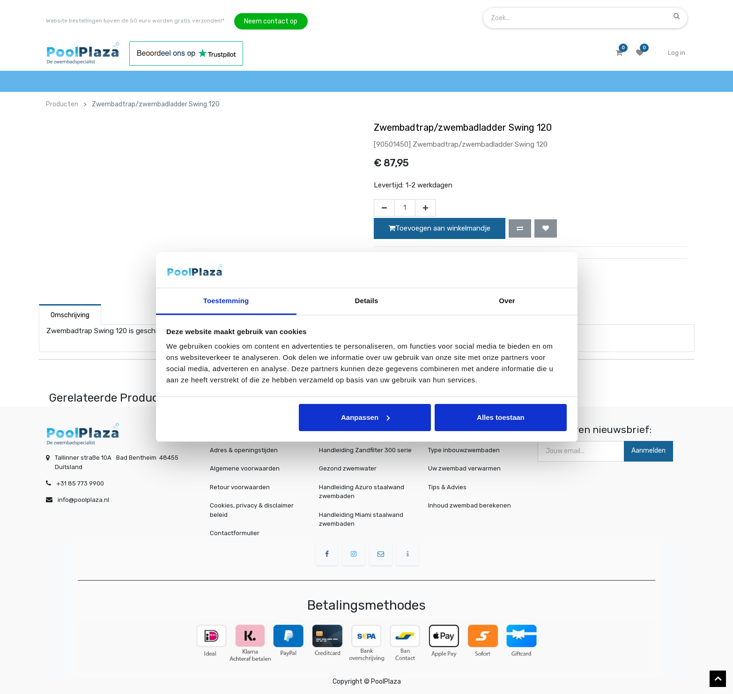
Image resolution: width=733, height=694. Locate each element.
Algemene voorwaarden (245, 468)
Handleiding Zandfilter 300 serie (365, 450)
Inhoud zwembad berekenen (471, 505)
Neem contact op (270, 21)
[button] (520, 228)
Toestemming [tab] (226, 301)
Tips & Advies (452, 487)
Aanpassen (365, 417)
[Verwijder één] (384, 208)
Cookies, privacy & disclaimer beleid (252, 510)
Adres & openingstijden (244, 450)
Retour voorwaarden (240, 487)
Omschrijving (70, 315)
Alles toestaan (501, 417)
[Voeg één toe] (425, 208)
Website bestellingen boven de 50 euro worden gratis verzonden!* (135, 20)
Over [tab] (507, 301)
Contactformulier (234, 533)
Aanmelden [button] (648, 451)
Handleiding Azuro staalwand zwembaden (361, 492)
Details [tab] (366, 301)
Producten (62, 104)
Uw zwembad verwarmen (467, 468)
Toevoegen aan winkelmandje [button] (439, 228)
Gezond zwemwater (348, 468)
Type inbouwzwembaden (466, 450)
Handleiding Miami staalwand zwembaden (361, 519)
